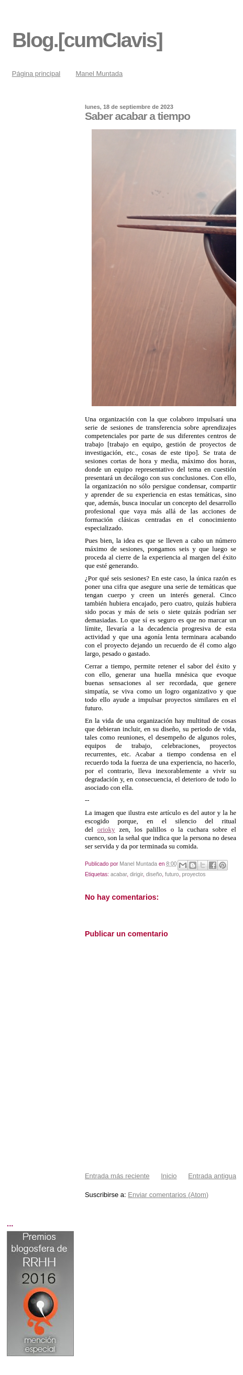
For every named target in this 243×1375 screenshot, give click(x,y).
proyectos (193, 874)
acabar (119, 874)
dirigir (136, 874)
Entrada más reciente (117, 1176)
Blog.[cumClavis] (87, 40)
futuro (172, 874)
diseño (154, 874)
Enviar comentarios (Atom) (168, 1195)
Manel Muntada (99, 73)
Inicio (168, 1176)
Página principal (36, 73)
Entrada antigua (212, 1176)
